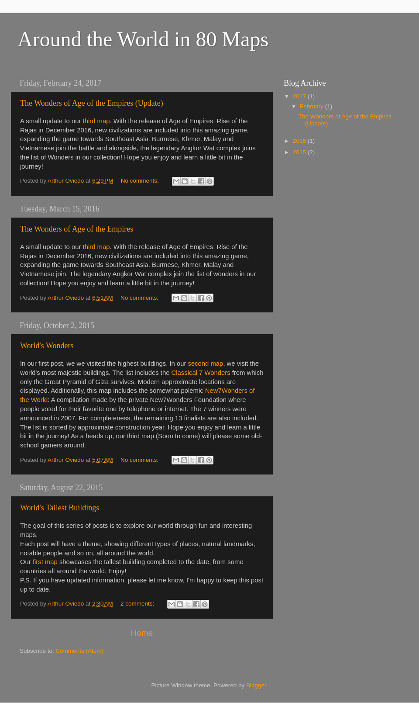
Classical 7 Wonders (201, 372)
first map (45, 561)
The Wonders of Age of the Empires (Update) (91, 103)
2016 (300, 141)
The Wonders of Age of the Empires (76, 229)
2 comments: (138, 603)
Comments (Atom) (80, 651)
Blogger (256, 685)
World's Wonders (47, 345)
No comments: (141, 180)
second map (205, 363)
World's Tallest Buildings (59, 507)
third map (96, 121)
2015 (300, 152)
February (312, 106)
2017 (300, 96)
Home (142, 632)
